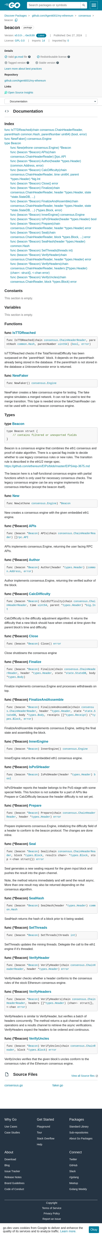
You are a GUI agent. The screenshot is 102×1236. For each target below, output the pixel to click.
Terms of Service (51, 1208)
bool (75, 344)
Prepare (35, 805)
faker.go (58, 1085)
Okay (93, 1229)
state (70, 673)
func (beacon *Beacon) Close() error (34, 183)
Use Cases (10, 1126)
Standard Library (79, 1126)
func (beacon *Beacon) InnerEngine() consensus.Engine (47, 214)
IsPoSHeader (39, 767)
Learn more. (68, 1231)
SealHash (36, 898)
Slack (72, 1171)
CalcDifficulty (39, 594)
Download (10, 1159)
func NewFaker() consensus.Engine (27, 138)
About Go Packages (81, 1138)
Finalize (35, 662)
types (68, 567)
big (88, 605)
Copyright (51, 1202)
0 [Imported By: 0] (60, 40)
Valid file (17, 56)
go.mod (18, 56)
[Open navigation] (94, 5)
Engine (51, 383)
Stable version (47, 62)
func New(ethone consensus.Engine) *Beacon (40, 147)
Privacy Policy (52, 1213)
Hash (31, 344)
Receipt (80, 715)
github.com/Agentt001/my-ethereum (52, 15)
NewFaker (20, 375)
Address (15, 571)
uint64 (62, 344)
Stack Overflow (45, 1138)
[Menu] (51, 101)
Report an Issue (52, 1218)
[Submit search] (83, 5)
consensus (85, 15)
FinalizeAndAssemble (46, 699)
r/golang (74, 1177)
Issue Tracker (12, 1171)
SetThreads (38, 927)
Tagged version (16, 62)
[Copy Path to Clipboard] (16, 20)
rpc (19, 537)
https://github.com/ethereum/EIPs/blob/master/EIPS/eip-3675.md (47, 466)
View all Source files (83, 1075)
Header (78, 567)
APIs (32, 526)
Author (34, 560)
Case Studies (12, 1132)
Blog (7, 1165)
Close (33, 636)
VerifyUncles (39, 1038)
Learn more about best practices (23, 68)
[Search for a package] (54, 5)
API (26, 537)
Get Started (45, 1119)
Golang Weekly (78, 1189)
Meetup (73, 1183)
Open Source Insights (18, 92)
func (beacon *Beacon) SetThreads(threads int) (41, 250)
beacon (8, 20)
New (15, 496)
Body (20, 677)
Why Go (10, 1119)
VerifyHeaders (40, 991)
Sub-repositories (78, 1132)
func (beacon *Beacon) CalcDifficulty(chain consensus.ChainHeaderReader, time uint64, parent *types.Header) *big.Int (44, 174)
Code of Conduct (14, 1189)
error (85, 344)
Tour (39, 1132)
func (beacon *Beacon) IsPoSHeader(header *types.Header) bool (53, 219)
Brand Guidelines (14, 1183)
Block (17, 718)
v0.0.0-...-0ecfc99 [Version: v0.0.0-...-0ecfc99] (19, 35)
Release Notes (13, 1177)
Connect (75, 1152)
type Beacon (12, 143)
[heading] (15, 5)
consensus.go (13, 1085)
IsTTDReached (24, 333)
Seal (32, 844)
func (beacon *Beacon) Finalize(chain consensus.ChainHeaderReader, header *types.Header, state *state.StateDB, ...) (50, 192)
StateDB (80, 673)
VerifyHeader (39, 958)
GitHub (73, 1165)
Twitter (73, 1159)
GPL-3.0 (20, 40)
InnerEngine (38, 741)
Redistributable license (53, 56)
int (72, 935)
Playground (43, 1126)
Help (39, 1144)
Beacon (18, 424)
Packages (76, 1119)
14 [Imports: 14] (39, 40)
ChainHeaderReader (73, 340)
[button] (5, 56)
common (22, 344)
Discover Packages (15, 15)
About (8, 1152)
